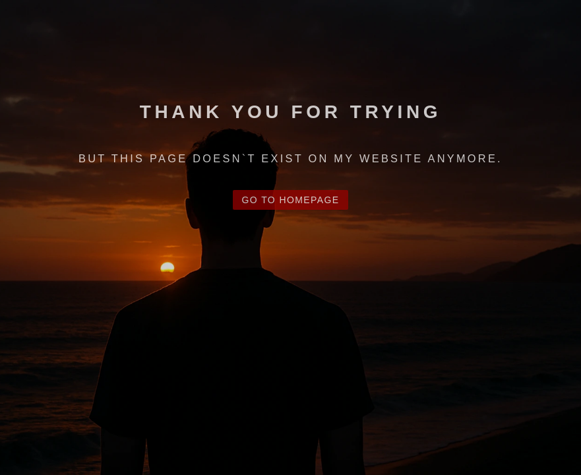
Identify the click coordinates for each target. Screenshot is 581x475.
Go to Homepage (291, 200)
